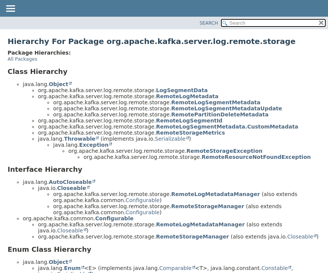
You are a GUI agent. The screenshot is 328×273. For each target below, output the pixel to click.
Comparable (175, 268)
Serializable (170, 139)
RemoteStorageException (224, 151)
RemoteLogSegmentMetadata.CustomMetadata (227, 127)
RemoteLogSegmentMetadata (215, 102)
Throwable (79, 139)
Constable (274, 268)
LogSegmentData (182, 90)
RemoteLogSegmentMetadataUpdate (226, 108)
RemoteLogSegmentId (189, 121)
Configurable (143, 200)
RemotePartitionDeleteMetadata (219, 114)
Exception (94, 145)
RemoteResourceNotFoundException (256, 157)
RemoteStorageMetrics (190, 133)
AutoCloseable (70, 182)
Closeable (71, 188)
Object (58, 84)
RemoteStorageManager (207, 206)
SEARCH (209, 23)
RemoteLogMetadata (187, 96)
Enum (72, 268)
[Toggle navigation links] (10, 9)
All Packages (22, 59)
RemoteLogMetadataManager (215, 194)
